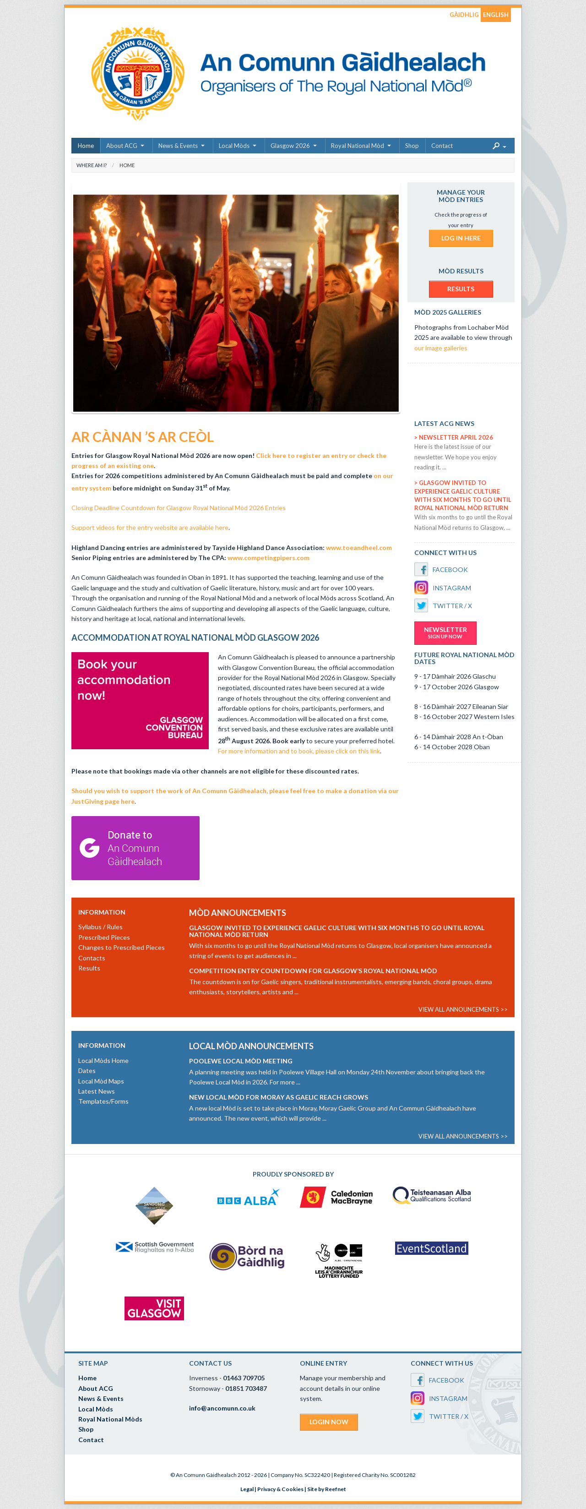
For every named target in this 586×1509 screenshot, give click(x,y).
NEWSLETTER (445, 632)
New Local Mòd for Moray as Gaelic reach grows (278, 1097)
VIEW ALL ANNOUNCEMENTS (458, 1010)
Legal (247, 1489)
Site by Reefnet (326, 1489)
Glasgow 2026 (290, 145)
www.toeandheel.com (359, 547)
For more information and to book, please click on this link (299, 751)
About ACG (121, 145)
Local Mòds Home (103, 1060)
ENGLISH (496, 14)
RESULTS (460, 289)
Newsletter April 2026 (456, 437)
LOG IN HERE (461, 238)
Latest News (96, 1091)
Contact (442, 145)
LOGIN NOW (328, 1422)
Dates (87, 1070)
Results (89, 968)
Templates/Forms (103, 1101)
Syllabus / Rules (100, 927)
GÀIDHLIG (464, 14)
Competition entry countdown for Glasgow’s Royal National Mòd (313, 971)
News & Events (178, 145)
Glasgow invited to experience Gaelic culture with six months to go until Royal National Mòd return (336, 931)
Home (86, 145)
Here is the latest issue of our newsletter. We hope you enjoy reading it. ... (455, 457)
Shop (412, 145)
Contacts (91, 958)
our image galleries (440, 348)
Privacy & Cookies (280, 1489)
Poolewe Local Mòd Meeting (241, 1061)
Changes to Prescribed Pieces (121, 947)
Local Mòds (234, 145)
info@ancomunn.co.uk (222, 1408)
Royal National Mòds (110, 1419)
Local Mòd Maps (101, 1081)
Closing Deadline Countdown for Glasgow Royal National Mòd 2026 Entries (178, 508)
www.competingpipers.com (268, 557)
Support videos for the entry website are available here (149, 527)
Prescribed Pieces (104, 937)
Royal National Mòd (357, 145)
